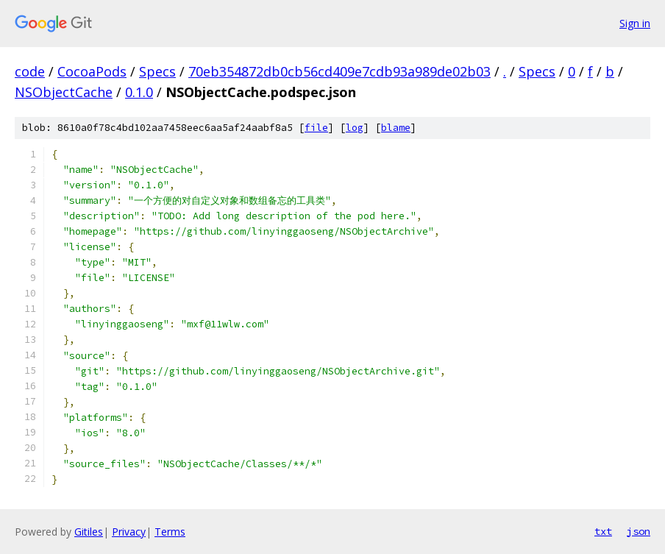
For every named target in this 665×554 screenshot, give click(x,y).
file (316, 127)
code (30, 71)
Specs (157, 71)
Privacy (129, 532)
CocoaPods (92, 71)
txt (603, 531)
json (638, 531)
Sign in (634, 23)
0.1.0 (139, 92)
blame (395, 127)
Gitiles (88, 532)
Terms (169, 532)
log (354, 127)
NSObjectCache (64, 92)
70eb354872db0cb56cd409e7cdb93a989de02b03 (339, 71)
